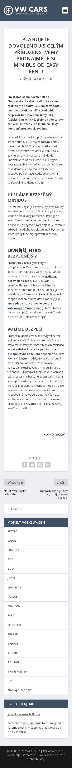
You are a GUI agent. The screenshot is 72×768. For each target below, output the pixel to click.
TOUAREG (13, 653)
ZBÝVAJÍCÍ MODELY (32, 79)
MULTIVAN (14, 587)
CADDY (11, 540)
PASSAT (12, 597)
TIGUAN (12, 643)
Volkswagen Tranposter (24, 308)
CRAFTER (13, 550)
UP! (9, 681)
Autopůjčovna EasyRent (23, 354)
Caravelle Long (39, 303)
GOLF (10, 568)
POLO (11, 615)
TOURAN (13, 662)
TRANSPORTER (17, 671)
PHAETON (13, 606)
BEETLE (12, 531)
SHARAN (12, 634)
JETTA (11, 578)
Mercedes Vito (17, 303)
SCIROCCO (14, 625)
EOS (10, 559)
